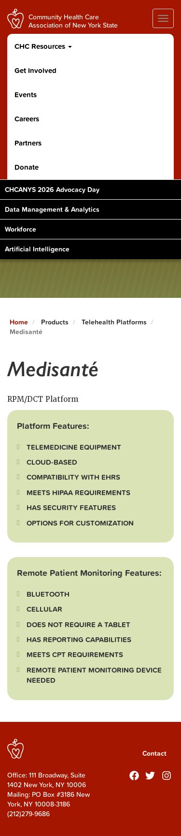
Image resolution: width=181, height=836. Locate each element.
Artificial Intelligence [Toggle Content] (37, 249)
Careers (26, 118)
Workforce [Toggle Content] (20, 229)
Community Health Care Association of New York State (73, 20)
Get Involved (35, 70)
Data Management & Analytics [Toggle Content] (52, 209)
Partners (28, 142)
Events (25, 94)
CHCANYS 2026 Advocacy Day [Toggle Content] (52, 189)
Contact (154, 753)
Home (19, 322)
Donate (26, 167)
